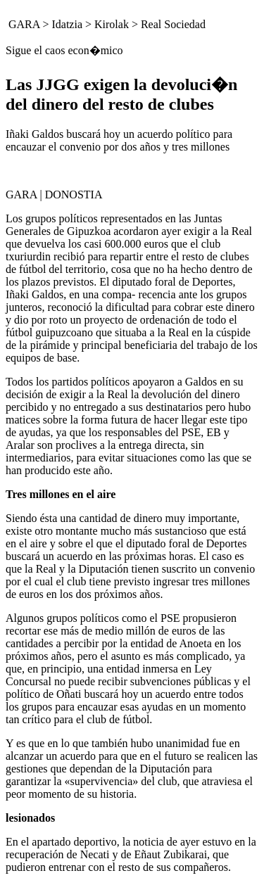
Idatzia (66, 24)
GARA (23, 24)
